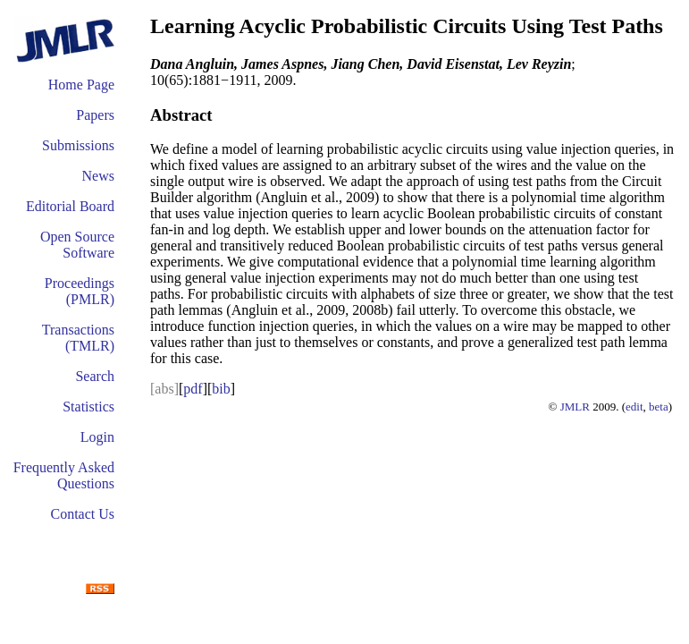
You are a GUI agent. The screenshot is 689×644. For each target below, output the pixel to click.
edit (634, 406)
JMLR (575, 406)
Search (94, 376)
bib (221, 388)
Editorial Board (70, 206)
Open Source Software (77, 244)
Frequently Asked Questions (63, 475)
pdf (192, 388)
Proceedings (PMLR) (79, 291)
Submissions (78, 145)
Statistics (88, 406)
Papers (95, 115)
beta (658, 406)
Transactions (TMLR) (78, 337)
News (98, 175)
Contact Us (82, 513)
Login (97, 437)
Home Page (81, 84)
